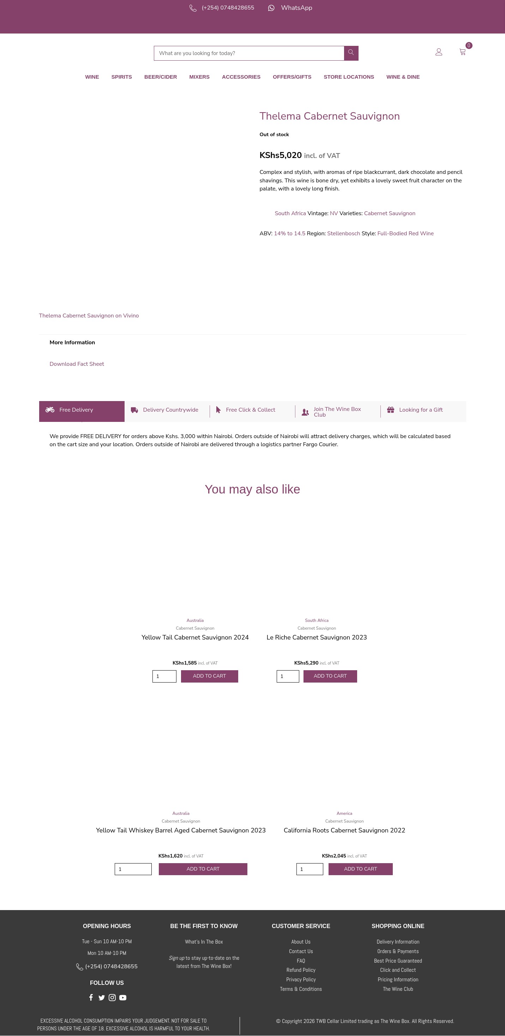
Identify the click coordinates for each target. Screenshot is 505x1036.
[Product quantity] (164, 676)
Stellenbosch (343, 233)
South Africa (290, 213)
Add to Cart (209, 676)
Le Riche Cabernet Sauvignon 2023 (317, 637)
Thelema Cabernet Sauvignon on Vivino (89, 316)
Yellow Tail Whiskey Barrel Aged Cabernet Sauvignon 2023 (181, 830)
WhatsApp (296, 8)
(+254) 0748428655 (228, 8)
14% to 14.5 (289, 233)
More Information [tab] (72, 342)
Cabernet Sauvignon (390, 213)
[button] (91, 997)
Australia (195, 620)
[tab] (82, 411)
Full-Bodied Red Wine (405, 233)
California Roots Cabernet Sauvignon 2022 (344, 830)
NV (334, 213)
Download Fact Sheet (77, 364)
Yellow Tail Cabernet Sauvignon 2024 (195, 637)
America (344, 813)
